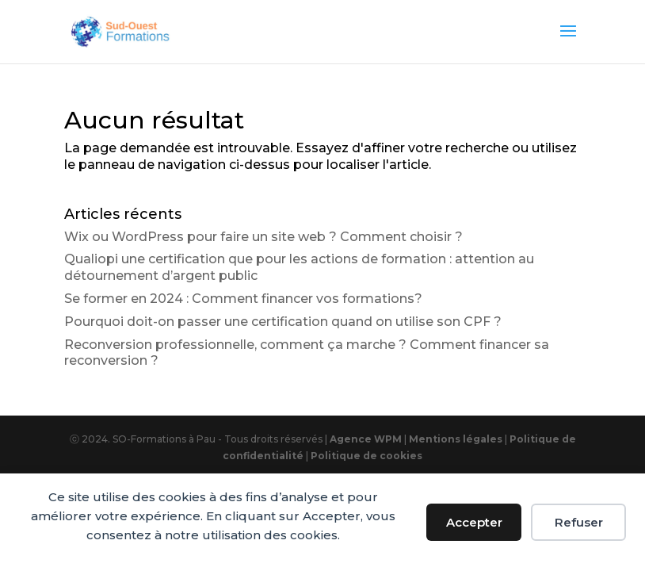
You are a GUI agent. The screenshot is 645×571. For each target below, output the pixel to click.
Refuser (579, 522)
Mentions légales (457, 439)
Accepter (474, 522)
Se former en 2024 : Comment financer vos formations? (243, 298)
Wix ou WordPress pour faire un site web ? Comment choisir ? (263, 236)
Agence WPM (366, 439)
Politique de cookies (366, 456)
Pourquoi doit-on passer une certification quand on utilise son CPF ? (283, 321)
